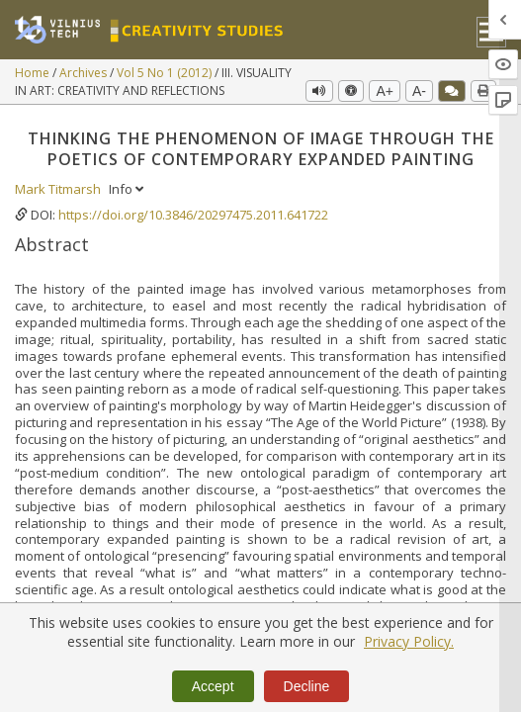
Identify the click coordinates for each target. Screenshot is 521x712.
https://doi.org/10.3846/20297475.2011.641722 (193, 214)
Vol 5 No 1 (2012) (166, 72)
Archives (84, 72)
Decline (307, 686)
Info (126, 189)
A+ (384, 91)
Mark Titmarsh (59, 189)
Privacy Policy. (409, 641)
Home (33, 72)
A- (419, 91)
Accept (213, 686)
